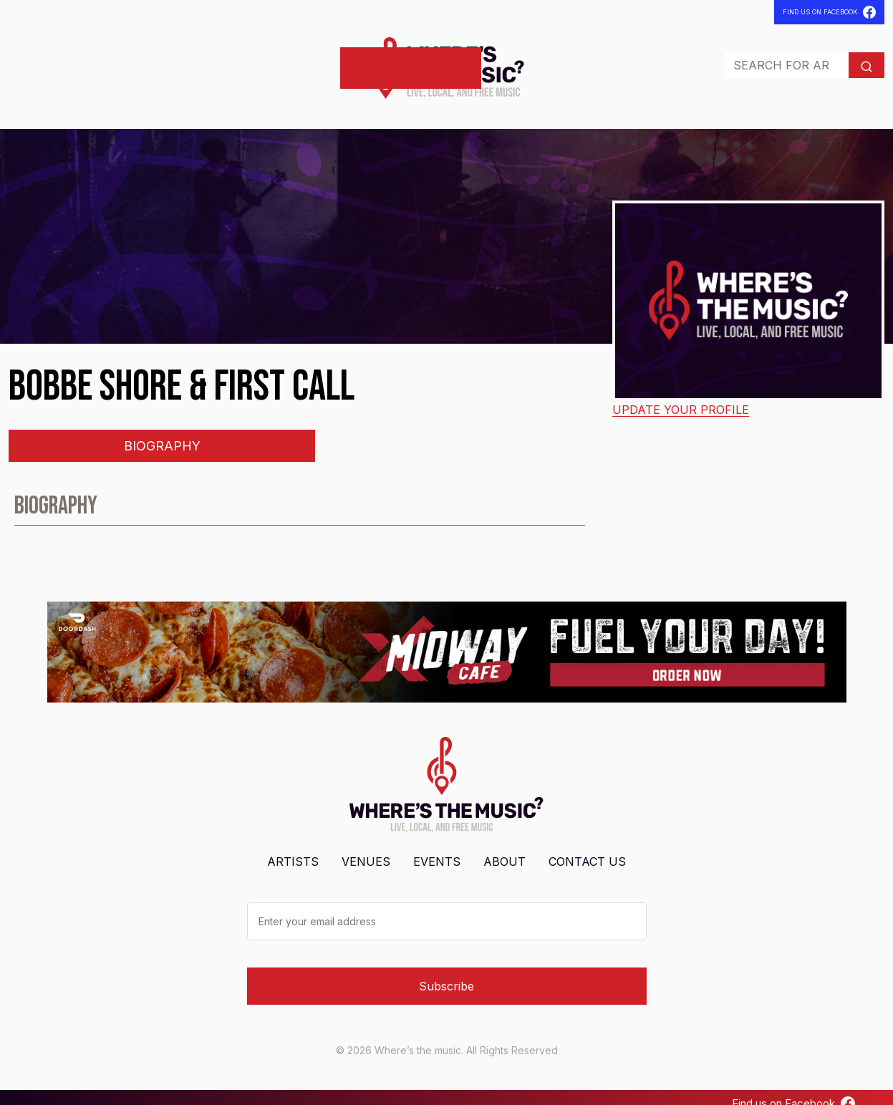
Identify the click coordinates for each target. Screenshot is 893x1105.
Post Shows (286, 61)
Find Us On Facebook (829, 12)
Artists (37, 61)
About (504, 848)
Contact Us (587, 848)
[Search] (757, 59)
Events (148, 61)
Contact (206, 61)
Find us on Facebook (793, 1091)
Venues (93, 61)
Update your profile (680, 397)
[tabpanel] (446, 499)
